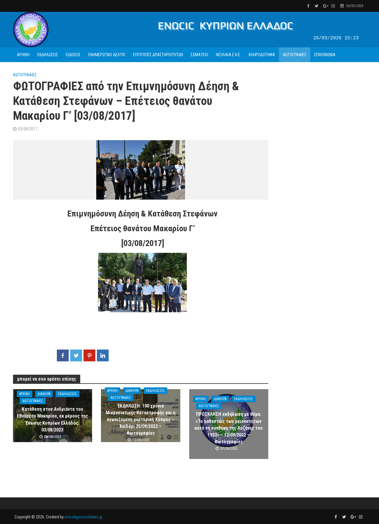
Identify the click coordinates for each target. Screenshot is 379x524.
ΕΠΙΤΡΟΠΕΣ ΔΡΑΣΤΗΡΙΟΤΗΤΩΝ (158, 54)
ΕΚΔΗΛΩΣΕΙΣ (47, 54)
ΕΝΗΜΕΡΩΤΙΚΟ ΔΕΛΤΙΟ (106, 54)
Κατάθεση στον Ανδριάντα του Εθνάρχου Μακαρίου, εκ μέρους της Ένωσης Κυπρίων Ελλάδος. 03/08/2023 (52, 419)
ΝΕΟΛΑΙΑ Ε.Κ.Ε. (228, 54)
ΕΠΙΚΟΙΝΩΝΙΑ (324, 54)
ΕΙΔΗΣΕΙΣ (73, 54)
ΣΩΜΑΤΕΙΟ (199, 54)
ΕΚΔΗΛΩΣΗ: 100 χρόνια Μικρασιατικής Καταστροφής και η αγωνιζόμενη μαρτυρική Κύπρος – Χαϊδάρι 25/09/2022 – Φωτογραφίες (140, 419)
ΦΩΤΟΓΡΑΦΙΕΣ (294, 54)
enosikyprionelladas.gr (83, 517)
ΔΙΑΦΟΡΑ (44, 394)
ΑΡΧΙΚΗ (23, 54)
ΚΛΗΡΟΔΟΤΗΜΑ (262, 54)
